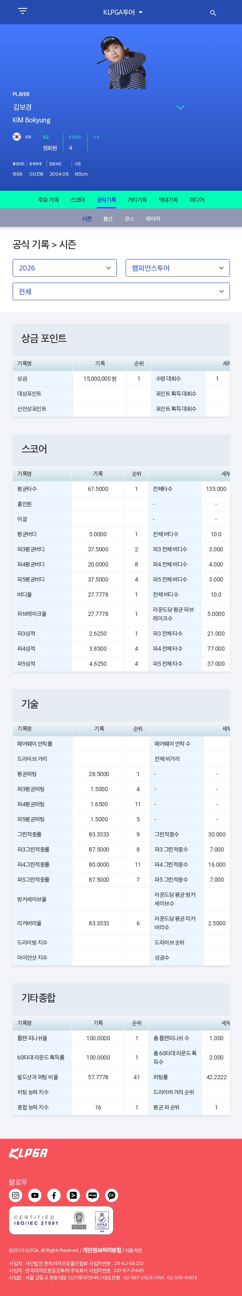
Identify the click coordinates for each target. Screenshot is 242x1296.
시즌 (86, 218)
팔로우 (18, 1181)
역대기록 (168, 199)
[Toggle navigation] (22, 12)
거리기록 (137, 199)
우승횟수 (75, 137)
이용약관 (133, 1250)
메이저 (153, 218)
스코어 (77, 199)
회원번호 (35, 163)
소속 (96, 137)
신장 (78, 163)
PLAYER (21, 94)
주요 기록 (48, 199)
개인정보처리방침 (101, 1249)
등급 (46, 137)
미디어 (197, 199)
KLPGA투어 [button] (119, 12)
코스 (129, 218)
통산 (108, 218)
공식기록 (106, 199)
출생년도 (19, 163)
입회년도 (55, 163)
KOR (28, 137)
